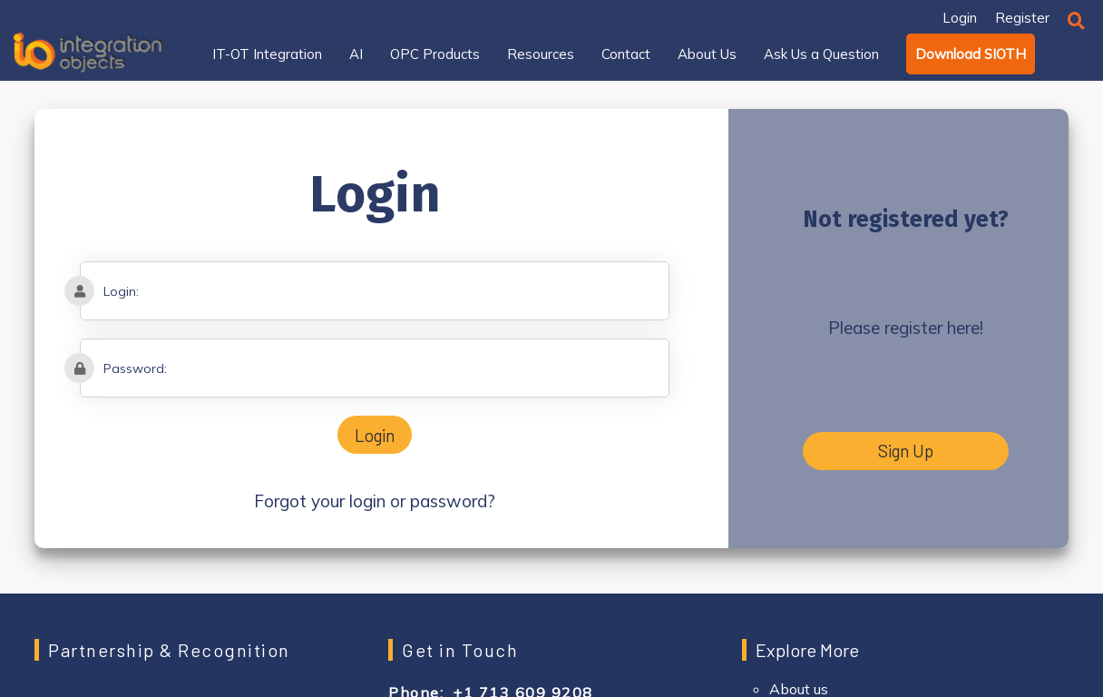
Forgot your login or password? (374, 501)
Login (375, 435)
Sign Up (905, 450)
